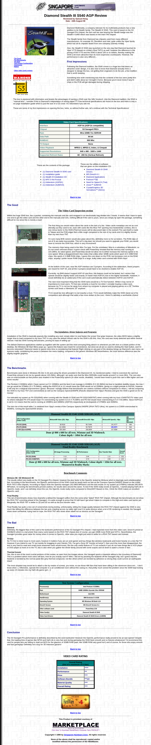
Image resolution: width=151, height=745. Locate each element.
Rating (16, 66)
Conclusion (18, 65)
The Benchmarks (20, 60)
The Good (17, 58)
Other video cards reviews (23, 70)
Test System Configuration (23, 63)
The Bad (17, 62)
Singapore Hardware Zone (76, 735)
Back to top (75, 197)
